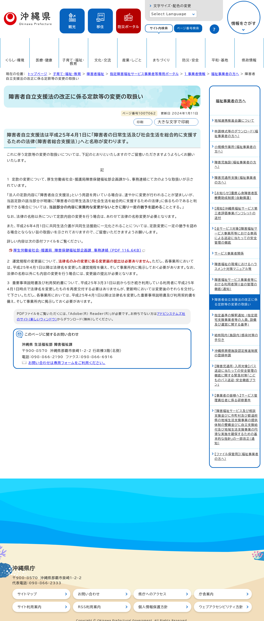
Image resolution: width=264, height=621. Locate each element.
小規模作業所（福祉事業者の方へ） (235, 141)
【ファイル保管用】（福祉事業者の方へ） (237, 449)
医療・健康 (44, 60)
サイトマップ (27, 586)
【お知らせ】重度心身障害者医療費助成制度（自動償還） (236, 188)
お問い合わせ (89, 586)
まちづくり (161, 60)
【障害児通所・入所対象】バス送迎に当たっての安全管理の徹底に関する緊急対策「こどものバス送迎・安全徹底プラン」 (236, 367)
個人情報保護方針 (153, 599)
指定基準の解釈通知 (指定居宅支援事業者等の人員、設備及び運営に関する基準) (236, 312)
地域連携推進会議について (234, 112)
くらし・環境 (14, 60)
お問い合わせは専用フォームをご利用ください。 (67, 363)
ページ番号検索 (188, 28)
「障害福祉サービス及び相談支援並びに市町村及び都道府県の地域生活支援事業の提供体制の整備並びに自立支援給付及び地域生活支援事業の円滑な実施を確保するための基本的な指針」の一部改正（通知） (236, 419)
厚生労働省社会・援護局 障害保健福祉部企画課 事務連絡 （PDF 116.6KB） (79, 250)
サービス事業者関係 (229, 245)
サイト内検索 (159, 28)
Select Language (169, 14)
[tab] (159, 28)
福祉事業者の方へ (225, 74)
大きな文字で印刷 (173, 122)
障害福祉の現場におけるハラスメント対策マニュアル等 (236, 259)
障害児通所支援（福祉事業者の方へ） (235, 172)
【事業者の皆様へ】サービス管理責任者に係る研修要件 (236, 390)
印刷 (140, 122)
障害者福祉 (95, 74)
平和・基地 (220, 60)
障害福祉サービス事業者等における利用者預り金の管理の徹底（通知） (236, 276)
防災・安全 (190, 60)
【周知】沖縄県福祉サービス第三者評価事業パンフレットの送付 (236, 205)
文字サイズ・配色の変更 (172, 5)
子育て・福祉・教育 (73, 61)
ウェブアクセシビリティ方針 (221, 599)
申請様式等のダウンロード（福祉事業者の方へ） (236, 126)
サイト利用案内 (30, 599)
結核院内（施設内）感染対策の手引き (236, 330)
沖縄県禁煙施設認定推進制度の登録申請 (236, 345)
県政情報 (249, 60)
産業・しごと (132, 60)
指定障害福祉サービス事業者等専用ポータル (144, 74)
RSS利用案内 (89, 599)
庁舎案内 (206, 586)
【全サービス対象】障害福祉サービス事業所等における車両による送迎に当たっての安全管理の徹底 (236, 227)
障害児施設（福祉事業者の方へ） (235, 157)
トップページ (37, 74)
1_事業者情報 (195, 74)
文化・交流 (102, 60)
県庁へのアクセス (153, 586)
